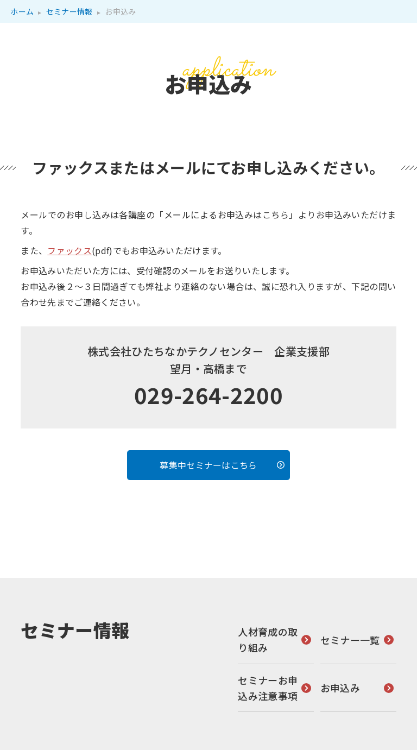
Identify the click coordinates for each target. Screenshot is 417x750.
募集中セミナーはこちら (208, 464)
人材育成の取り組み (268, 639)
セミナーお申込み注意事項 (268, 687)
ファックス (69, 250)
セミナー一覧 (350, 639)
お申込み (340, 687)
